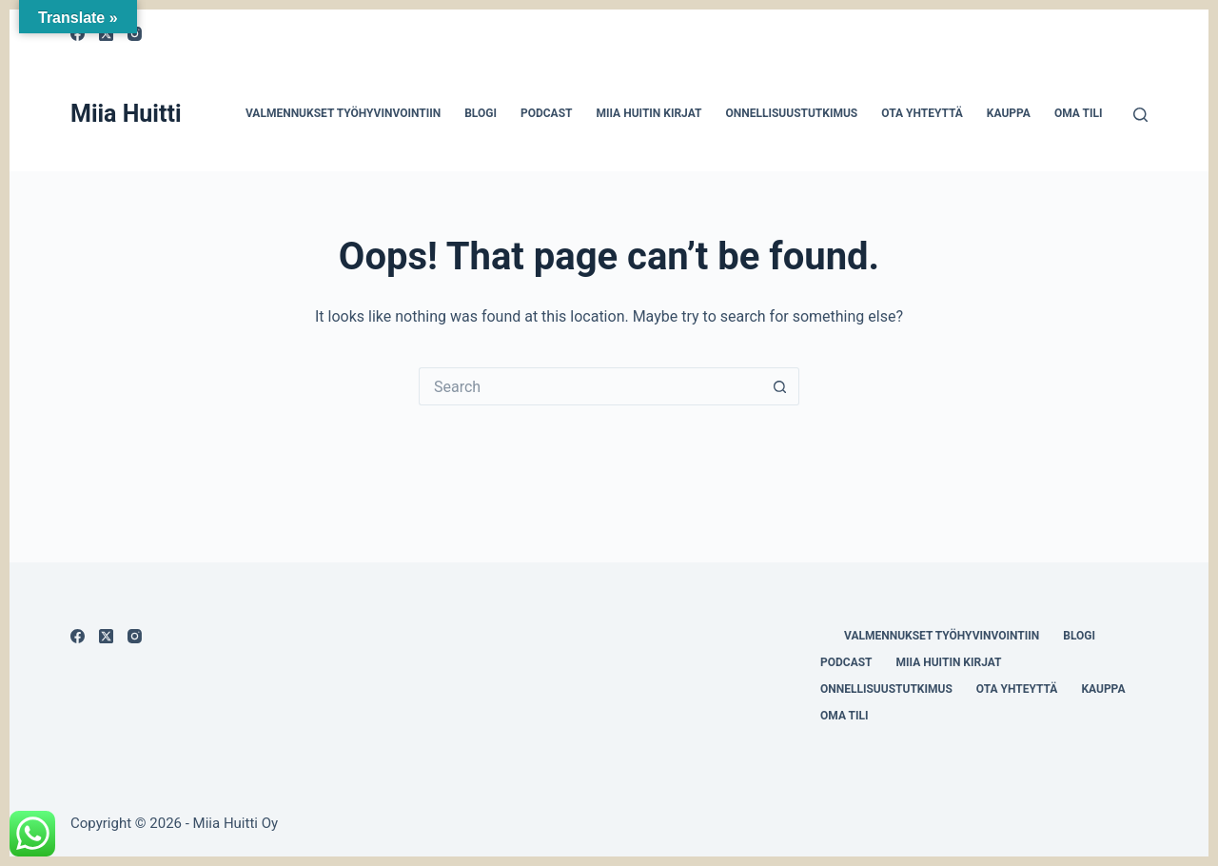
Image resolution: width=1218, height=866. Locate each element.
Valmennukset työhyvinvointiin (343, 113)
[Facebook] (77, 636)
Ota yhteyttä (922, 113)
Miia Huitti (126, 114)
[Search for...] (590, 386)
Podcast (547, 113)
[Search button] (780, 386)
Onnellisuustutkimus (791, 113)
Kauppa (1009, 113)
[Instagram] (135, 636)
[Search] (1140, 115)
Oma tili (1078, 113)
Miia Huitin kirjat (648, 113)
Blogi (480, 113)
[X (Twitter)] (106, 636)
